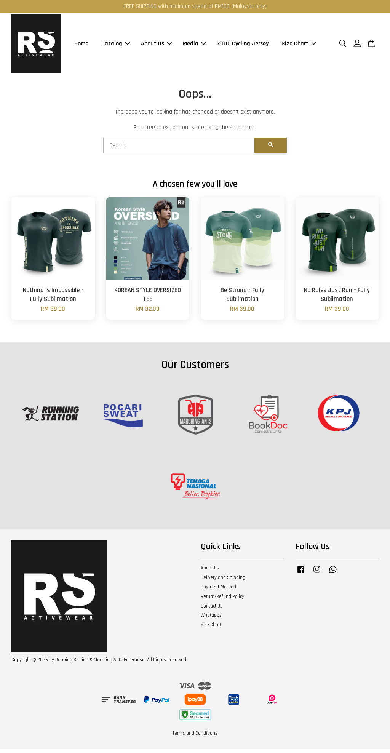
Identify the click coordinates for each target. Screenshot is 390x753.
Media (194, 46)
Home (81, 46)
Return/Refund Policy (222, 600)
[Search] (178, 149)
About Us (156, 46)
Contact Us (211, 610)
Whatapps (211, 619)
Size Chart (298, 46)
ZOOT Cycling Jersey (243, 46)
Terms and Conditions (195, 737)
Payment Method (218, 591)
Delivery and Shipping (223, 581)
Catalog (115, 46)
